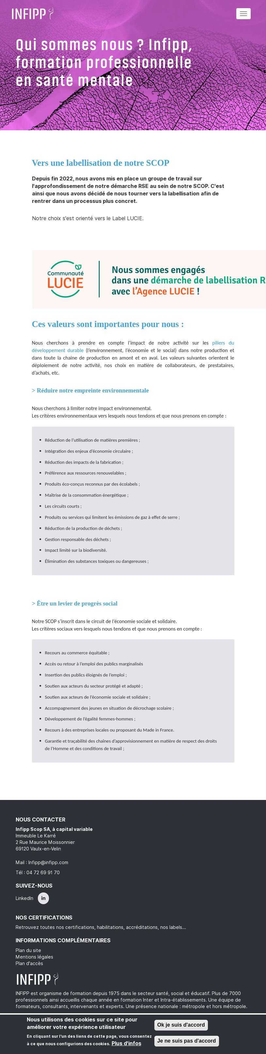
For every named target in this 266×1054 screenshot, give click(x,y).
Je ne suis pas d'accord (186, 1041)
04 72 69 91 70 (43, 872)
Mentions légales (34, 957)
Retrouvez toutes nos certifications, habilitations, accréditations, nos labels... (101, 927)
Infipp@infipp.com (48, 862)
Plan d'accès (29, 963)
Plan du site (28, 950)
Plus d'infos (126, 1044)
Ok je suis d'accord (181, 1025)
